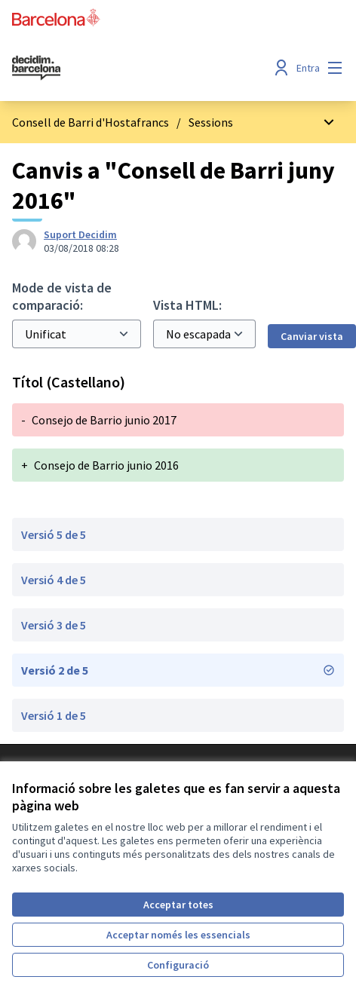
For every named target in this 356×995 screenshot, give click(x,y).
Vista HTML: (187, 305)
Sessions (211, 122)
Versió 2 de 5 (178, 670)
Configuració (178, 965)
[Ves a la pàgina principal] (135, 68)
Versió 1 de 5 (53, 715)
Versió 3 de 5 (53, 624)
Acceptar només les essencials (178, 934)
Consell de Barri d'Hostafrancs (90, 122)
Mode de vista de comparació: (62, 296)
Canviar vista (312, 336)
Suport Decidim (80, 234)
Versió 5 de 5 (53, 534)
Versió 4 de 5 (53, 579)
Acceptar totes (178, 904)
